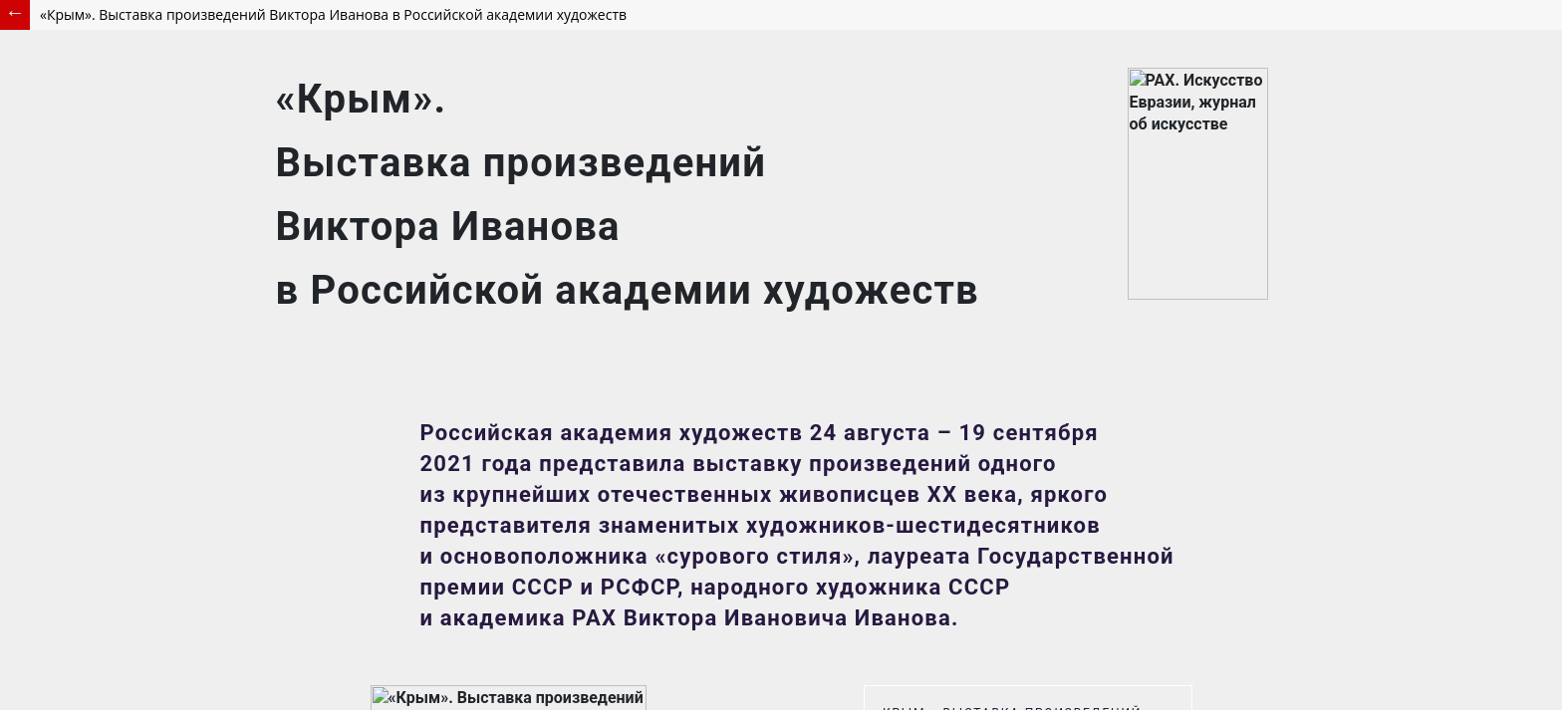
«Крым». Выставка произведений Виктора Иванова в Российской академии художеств (333, 14)
